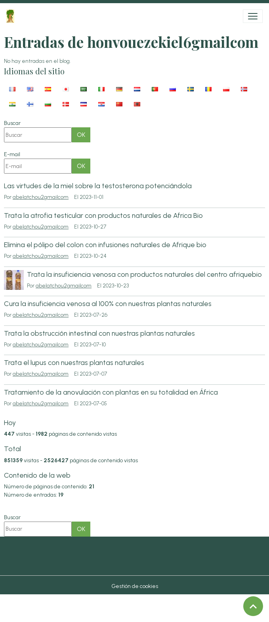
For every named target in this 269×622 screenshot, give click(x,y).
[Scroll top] (253, 606)
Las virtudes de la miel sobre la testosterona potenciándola (98, 185)
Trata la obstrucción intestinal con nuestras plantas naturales (99, 333)
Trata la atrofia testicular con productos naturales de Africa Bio (103, 215)
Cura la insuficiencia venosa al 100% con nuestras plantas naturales (108, 303)
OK (81, 134)
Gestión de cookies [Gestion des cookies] (134, 586)
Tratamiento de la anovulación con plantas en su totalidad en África (111, 392)
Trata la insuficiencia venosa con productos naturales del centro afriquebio (144, 274)
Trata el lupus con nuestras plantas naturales (74, 362)
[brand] (11, 16)
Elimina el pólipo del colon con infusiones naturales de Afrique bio (105, 244)
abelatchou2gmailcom (41, 197)
